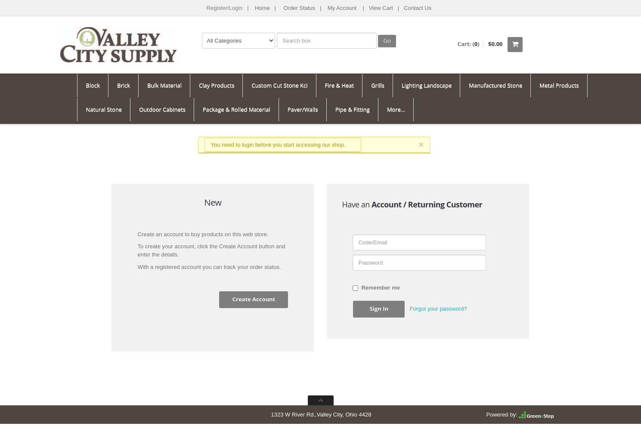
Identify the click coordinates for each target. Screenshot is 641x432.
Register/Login (225, 8)
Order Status (299, 8)
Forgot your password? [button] (438, 308)
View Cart (381, 8)
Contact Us (417, 8)
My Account (342, 8)
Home (262, 8)
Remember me (376, 287)
